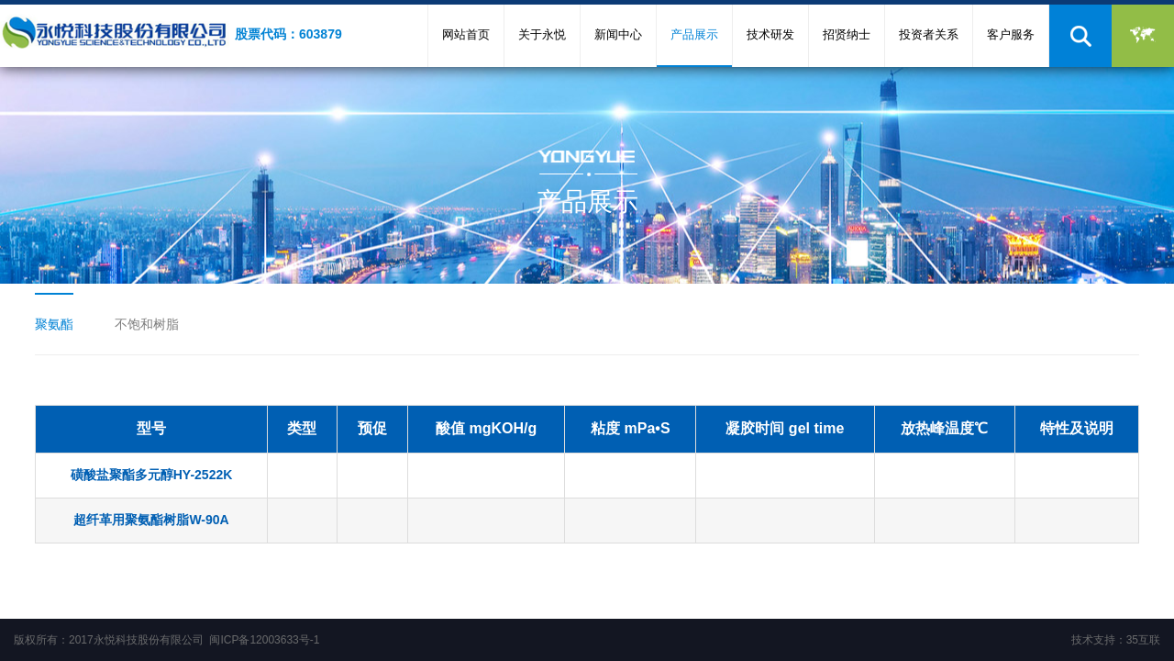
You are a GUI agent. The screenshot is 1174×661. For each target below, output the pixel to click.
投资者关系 (928, 34)
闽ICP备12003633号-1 (264, 639)
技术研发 (770, 34)
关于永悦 (542, 34)
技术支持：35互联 (1115, 639)
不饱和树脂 (147, 324)
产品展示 (694, 34)
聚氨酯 (54, 324)
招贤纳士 (846, 34)
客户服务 (1011, 34)
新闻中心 (618, 34)
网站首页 (466, 34)
